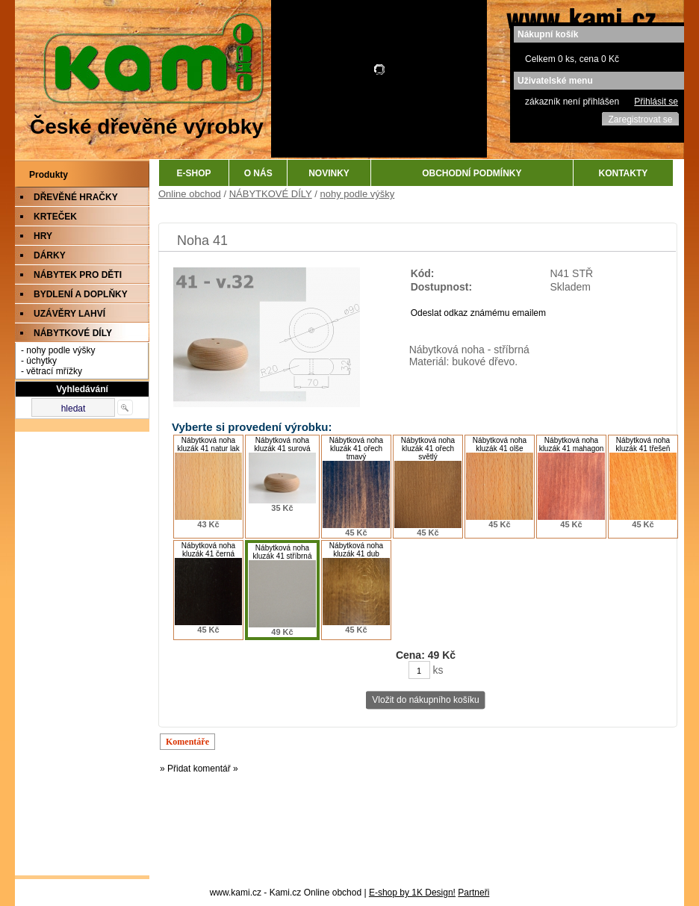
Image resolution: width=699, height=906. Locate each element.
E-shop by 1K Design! (412, 892)
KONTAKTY (623, 173)
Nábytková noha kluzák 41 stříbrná (282, 552)
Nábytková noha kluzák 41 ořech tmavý (356, 448)
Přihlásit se (656, 101)
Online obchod (189, 193)
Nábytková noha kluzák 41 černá (208, 550)
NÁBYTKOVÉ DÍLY (73, 333)
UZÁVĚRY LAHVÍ (69, 313)
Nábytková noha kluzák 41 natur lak (208, 444)
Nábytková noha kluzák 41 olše (499, 444)
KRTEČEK (55, 216)
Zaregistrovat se (640, 119)
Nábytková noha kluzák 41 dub (356, 550)
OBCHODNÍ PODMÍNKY (471, 173)
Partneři (473, 892)
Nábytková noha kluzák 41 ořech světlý (428, 448)
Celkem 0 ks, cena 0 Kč (572, 59)
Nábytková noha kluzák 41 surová (282, 444)
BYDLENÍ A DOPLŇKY (81, 294)
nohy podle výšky (357, 193)
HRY (43, 236)
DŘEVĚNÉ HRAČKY (76, 197)
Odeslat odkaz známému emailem (478, 313)
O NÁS (258, 173)
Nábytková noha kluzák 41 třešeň (643, 444)
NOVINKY (329, 173)
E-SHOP (194, 173)
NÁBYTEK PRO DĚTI (78, 275)
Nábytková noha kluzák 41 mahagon (571, 444)
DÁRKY (50, 255)
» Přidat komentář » (199, 768)
